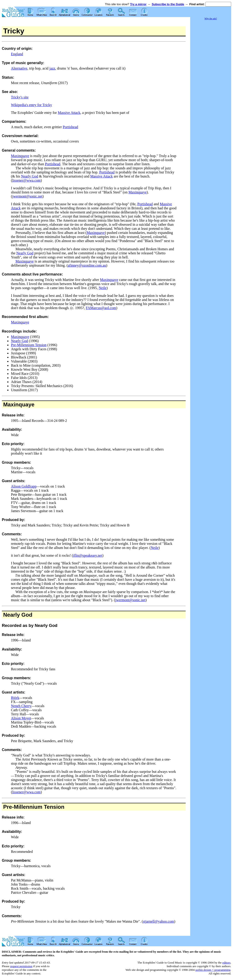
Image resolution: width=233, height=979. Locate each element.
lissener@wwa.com (26, 180)
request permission (21, 966)
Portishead (70, 127)
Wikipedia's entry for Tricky (31, 105)
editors (226, 962)
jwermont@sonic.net (27, 196)
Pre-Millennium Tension (28, 345)
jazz (52, 68)
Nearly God (29, 176)
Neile (103, 288)
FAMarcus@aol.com (101, 308)
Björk (15, 698)
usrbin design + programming (212, 969)
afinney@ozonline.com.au (87, 265)
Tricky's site (19, 97)
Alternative (19, 68)
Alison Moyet (21, 718)
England (17, 54)
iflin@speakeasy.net (87, 555)
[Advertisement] (210, 88)
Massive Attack (69, 113)
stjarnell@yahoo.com (158, 921)
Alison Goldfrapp (23, 486)
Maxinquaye (20, 156)
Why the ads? (211, 18)
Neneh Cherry (21, 706)
